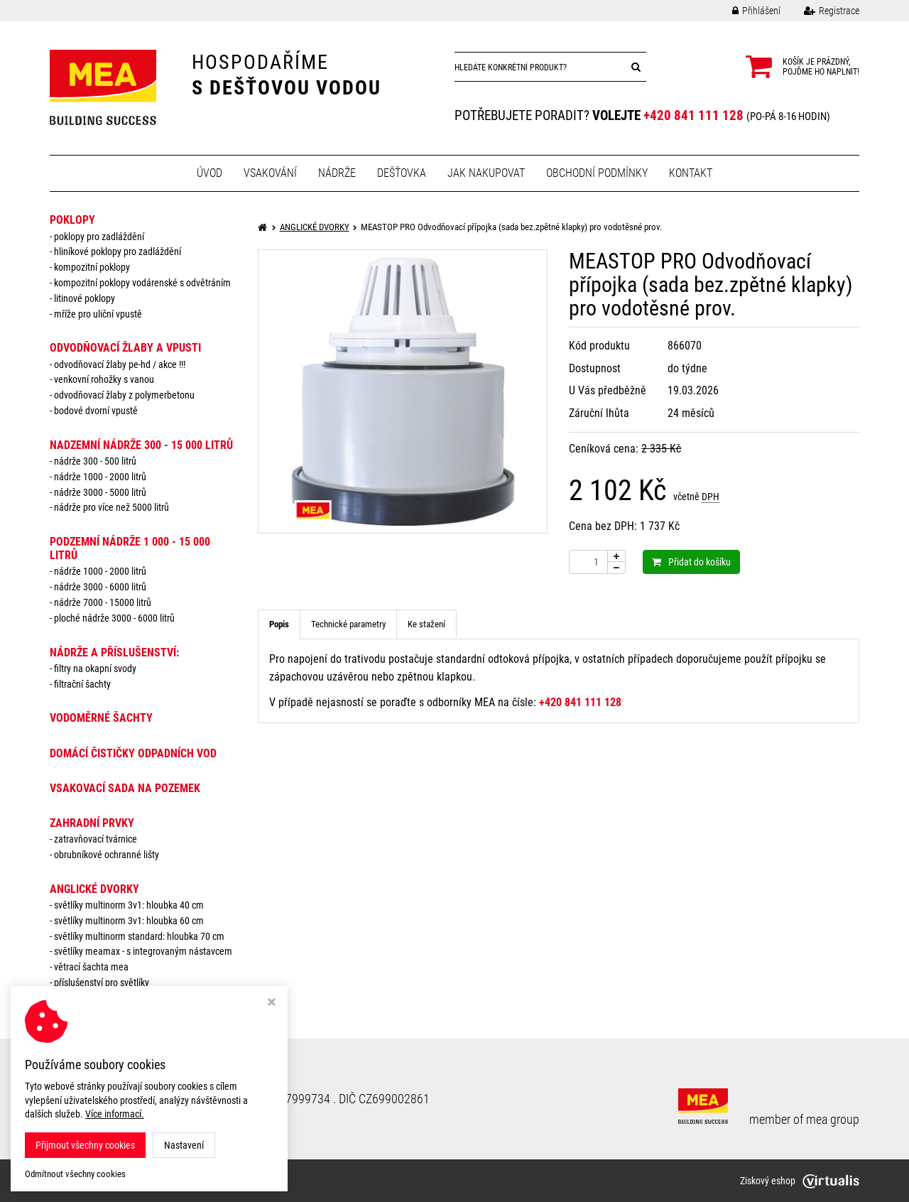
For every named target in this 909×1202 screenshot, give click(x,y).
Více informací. (114, 1114)
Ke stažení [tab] (426, 624)
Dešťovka (401, 173)
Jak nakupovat (486, 173)
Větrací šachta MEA (91, 967)
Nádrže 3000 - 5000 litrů (100, 492)
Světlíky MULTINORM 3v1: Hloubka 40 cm (129, 905)
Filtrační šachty (82, 684)
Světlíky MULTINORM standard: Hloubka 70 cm (139, 936)
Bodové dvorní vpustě (96, 410)
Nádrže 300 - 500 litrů (95, 461)
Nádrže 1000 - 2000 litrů (100, 476)
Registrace (821, 10)
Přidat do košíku (691, 562)
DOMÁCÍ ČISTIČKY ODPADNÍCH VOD (133, 753)
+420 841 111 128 (693, 115)
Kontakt (690, 173)
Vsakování (270, 173)
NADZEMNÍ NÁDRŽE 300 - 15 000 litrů (141, 445)
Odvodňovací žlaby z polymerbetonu (124, 395)
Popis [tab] (279, 624)
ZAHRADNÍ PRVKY (92, 823)
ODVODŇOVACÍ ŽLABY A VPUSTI (125, 347)
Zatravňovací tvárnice (95, 839)
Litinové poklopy (84, 298)
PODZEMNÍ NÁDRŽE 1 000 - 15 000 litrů (130, 548)
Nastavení (184, 1145)
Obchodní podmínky (597, 173)
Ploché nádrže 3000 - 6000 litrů (114, 618)
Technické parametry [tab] (348, 624)
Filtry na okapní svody (95, 668)
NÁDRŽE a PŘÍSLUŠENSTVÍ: (114, 652)
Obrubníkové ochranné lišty (106, 854)
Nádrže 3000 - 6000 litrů (100, 586)
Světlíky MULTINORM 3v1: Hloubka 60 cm (129, 920)
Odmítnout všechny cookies (75, 1174)
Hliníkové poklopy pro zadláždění (117, 251)
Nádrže (337, 173)
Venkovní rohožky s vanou (104, 379)
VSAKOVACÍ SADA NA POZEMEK (125, 788)
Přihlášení (745, 10)
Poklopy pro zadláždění (99, 236)
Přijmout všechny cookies (85, 1145)
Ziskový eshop (799, 1180)
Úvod (209, 173)
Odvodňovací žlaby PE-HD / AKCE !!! (119, 364)
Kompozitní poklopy (92, 267)
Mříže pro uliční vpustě (98, 314)
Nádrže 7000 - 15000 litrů (102, 602)
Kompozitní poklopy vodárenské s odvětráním (142, 282)
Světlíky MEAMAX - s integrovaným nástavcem (143, 951)
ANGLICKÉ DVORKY (94, 889)
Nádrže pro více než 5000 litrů (111, 507)
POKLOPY (72, 220)
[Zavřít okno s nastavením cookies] (272, 1003)
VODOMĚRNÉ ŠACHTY (101, 718)
